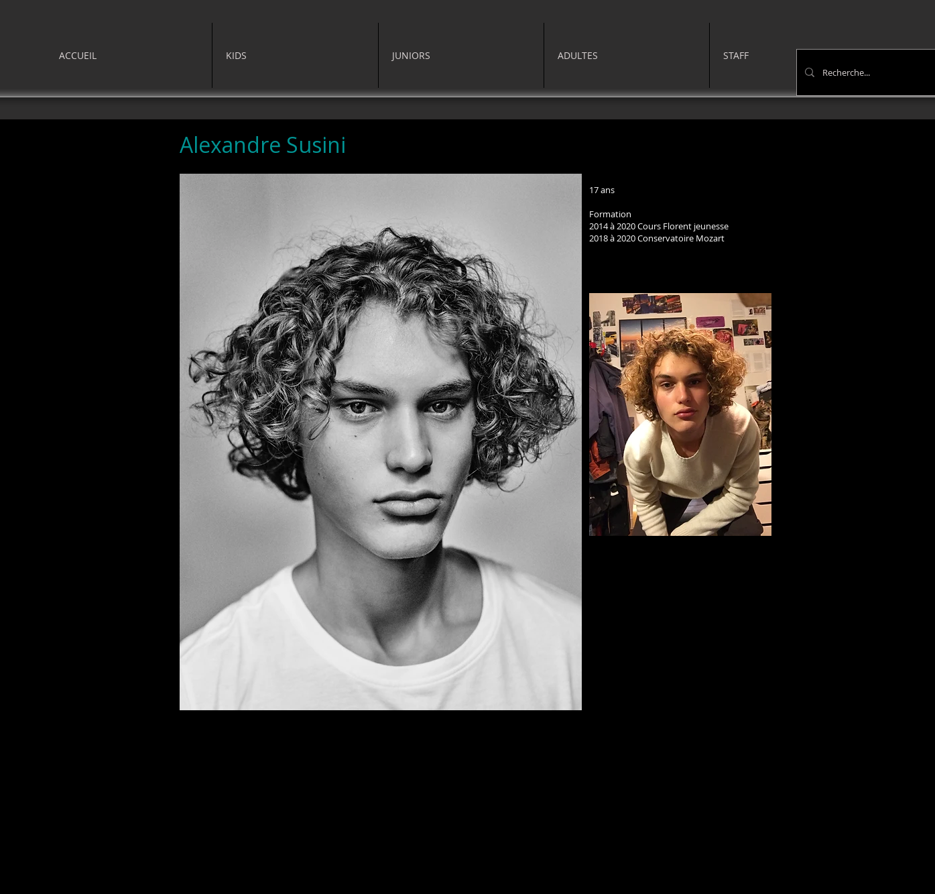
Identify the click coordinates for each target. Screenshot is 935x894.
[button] (295, 55)
